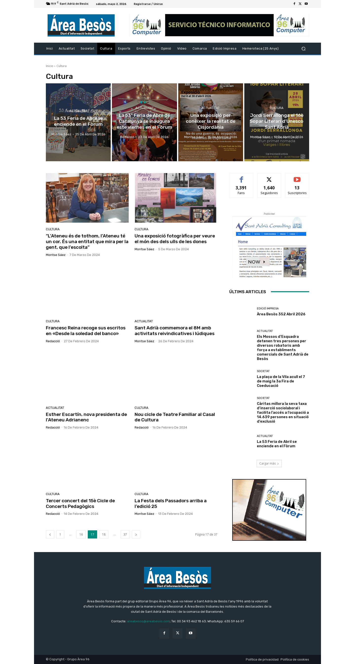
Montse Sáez (56, 255)
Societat (263, 371)
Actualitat (78, 111)
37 (125, 534)
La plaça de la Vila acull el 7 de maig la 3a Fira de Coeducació (281, 381)
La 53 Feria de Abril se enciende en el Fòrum (277, 443)
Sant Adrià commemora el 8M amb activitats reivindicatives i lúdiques (174, 330)
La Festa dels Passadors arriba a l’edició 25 (171, 503)
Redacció (53, 341)
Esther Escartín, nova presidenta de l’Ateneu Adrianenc (86, 417)
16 (81, 534)
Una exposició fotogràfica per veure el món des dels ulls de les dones (175, 238)
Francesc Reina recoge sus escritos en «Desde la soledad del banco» (85, 330)
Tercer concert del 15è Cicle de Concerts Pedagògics (80, 503)
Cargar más (269, 463)
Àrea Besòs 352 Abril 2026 (281, 314)
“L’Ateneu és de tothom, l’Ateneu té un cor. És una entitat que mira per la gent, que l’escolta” (87, 241)
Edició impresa (268, 308)
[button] (303, 48)
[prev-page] (50, 534)
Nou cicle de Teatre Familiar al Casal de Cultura (175, 417)
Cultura (277, 108)
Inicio (49, 66)
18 (104, 534)
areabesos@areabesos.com (148, 621)
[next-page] (136, 534)
